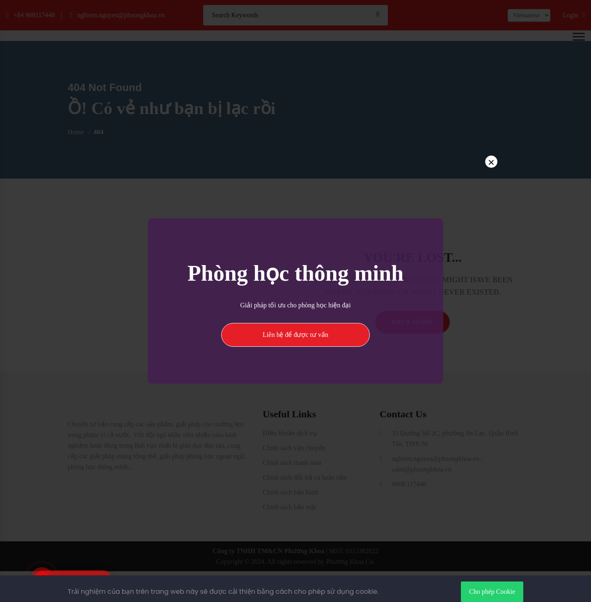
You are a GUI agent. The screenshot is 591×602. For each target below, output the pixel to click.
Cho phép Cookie (492, 591)
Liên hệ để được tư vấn (295, 334)
